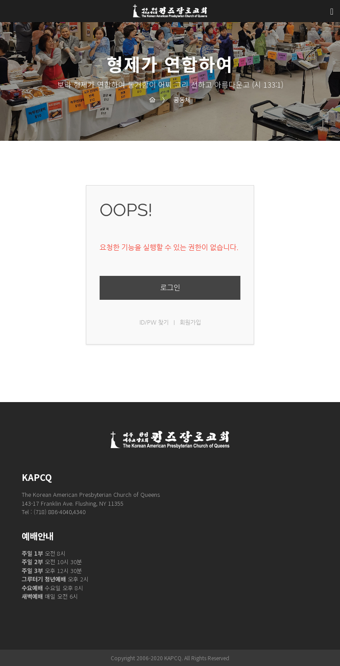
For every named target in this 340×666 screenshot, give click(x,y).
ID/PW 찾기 (154, 322)
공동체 (176, 99)
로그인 (170, 287)
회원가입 (190, 322)
